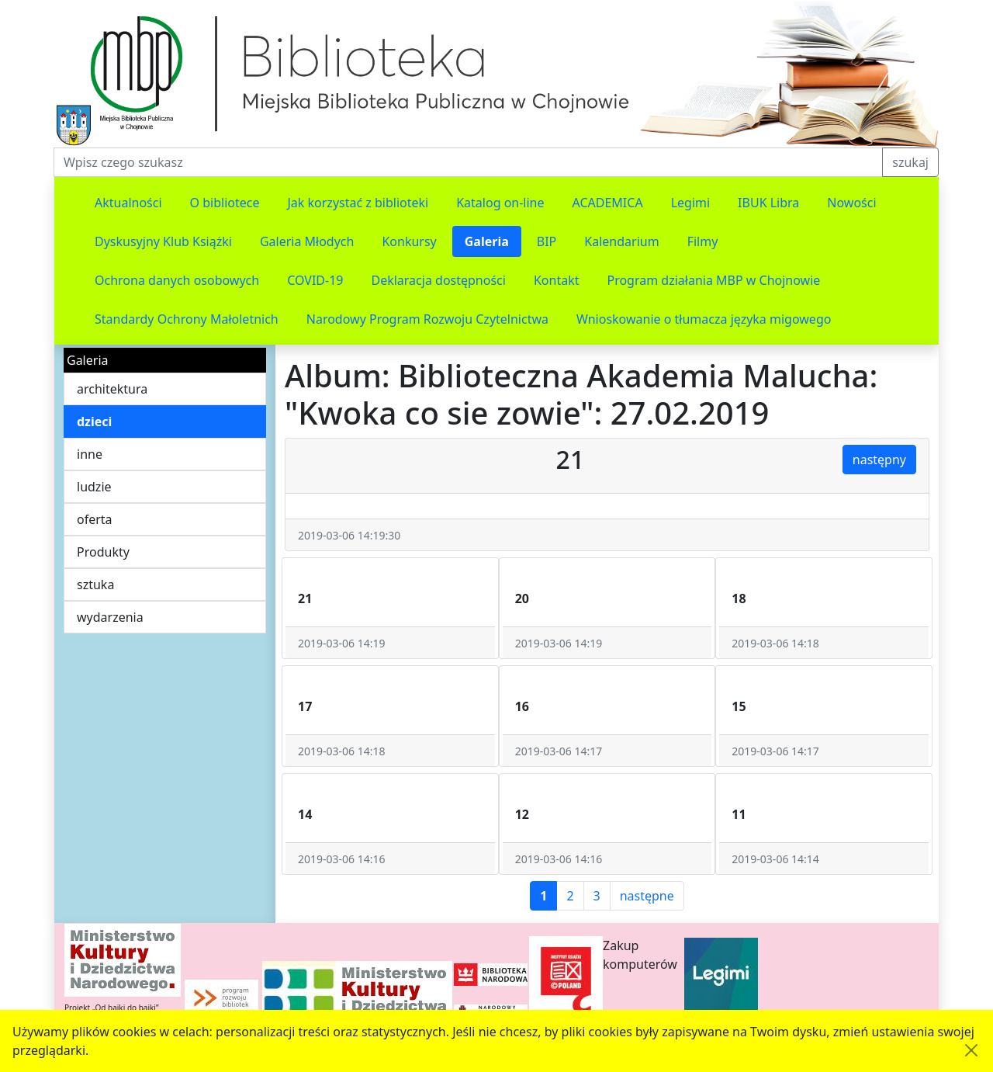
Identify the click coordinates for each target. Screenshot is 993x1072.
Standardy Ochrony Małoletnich (187, 319)
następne (647, 895)
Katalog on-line (500, 202)
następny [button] (879, 459)
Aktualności (128, 202)
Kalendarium (621, 241)
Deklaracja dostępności (438, 280)
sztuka (95, 584)
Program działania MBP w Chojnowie (713, 280)
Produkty (103, 551)
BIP (547, 241)
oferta (94, 519)
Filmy (702, 241)
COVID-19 (315, 280)
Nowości (851, 202)
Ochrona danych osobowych (177, 280)
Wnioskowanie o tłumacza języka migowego (703, 319)
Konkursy (409, 241)
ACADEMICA (608, 202)
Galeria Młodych (307, 241)
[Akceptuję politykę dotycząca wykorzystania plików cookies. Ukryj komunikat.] (971, 1050)
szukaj (910, 162)
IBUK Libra (768, 202)
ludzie (94, 486)
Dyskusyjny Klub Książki (163, 241)
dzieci (94, 421)
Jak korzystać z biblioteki (357, 202)
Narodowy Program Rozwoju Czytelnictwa (427, 319)
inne (89, 454)
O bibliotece (225, 202)
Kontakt (557, 280)
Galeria (487, 241)
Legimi (690, 202)
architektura (112, 388)
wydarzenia (110, 617)
